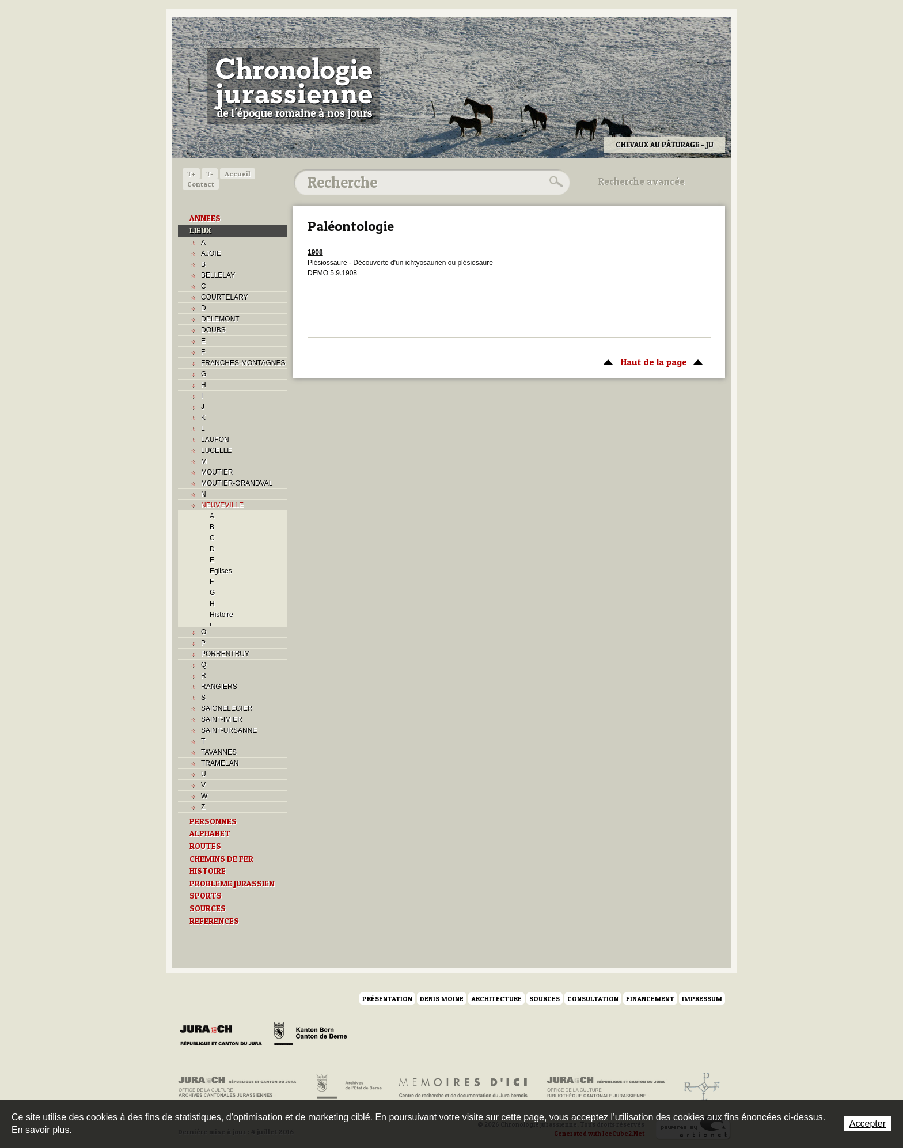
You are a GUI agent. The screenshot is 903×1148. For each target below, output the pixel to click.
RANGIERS (219, 687)
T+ (191, 173)
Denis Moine (442, 998)
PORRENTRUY (225, 654)
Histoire (221, 615)
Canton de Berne (310, 1035)
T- (209, 173)
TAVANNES (219, 752)
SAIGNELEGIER (226, 708)
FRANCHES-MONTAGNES (243, 363)
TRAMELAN (219, 763)
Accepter (867, 1123)
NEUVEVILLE (222, 505)
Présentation (387, 998)
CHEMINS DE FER (221, 859)
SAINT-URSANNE (229, 730)
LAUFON (215, 439)
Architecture (496, 998)
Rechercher (554, 182)
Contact (200, 184)
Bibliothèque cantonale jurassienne (606, 1087)
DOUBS (213, 330)
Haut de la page (651, 361)
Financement (650, 998)
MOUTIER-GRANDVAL (236, 483)
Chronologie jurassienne (293, 86)
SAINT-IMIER (221, 719)
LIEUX (200, 230)
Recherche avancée (641, 181)
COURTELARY (224, 297)
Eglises (221, 571)
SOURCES (207, 908)
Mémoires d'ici (464, 1087)
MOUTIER (217, 472)
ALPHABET (209, 833)
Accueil (238, 173)
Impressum (702, 998)
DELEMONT (220, 319)
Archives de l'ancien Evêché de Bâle (698, 1087)
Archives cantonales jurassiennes (241, 1087)
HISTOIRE (207, 871)
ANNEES (205, 218)
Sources (544, 998)
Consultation (593, 998)
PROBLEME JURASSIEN (232, 883)
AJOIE (211, 253)
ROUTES (205, 846)
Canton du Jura (224, 1035)
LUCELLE (216, 450)
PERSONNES (213, 821)
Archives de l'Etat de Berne (348, 1087)
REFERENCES (214, 921)
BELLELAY (218, 275)
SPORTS (205, 896)
